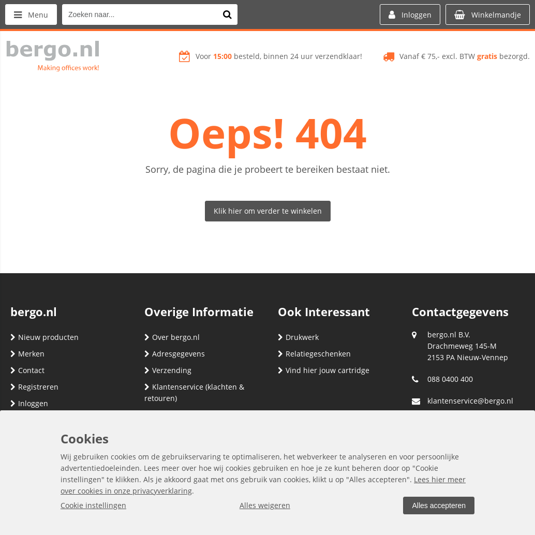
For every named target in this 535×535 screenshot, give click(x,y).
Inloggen (29, 403)
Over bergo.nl (172, 337)
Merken (27, 354)
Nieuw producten (44, 337)
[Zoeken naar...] (227, 14)
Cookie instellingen (93, 505)
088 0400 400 (450, 379)
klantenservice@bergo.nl (470, 401)
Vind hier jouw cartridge (323, 370)
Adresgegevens (174, 354)
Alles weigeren (265, 505)
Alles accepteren (439, 505)
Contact (27, 370)
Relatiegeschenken (314, 354)
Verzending (167, 370)
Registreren (34, 387)
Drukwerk (298, 337)
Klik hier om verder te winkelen (268, 211)
